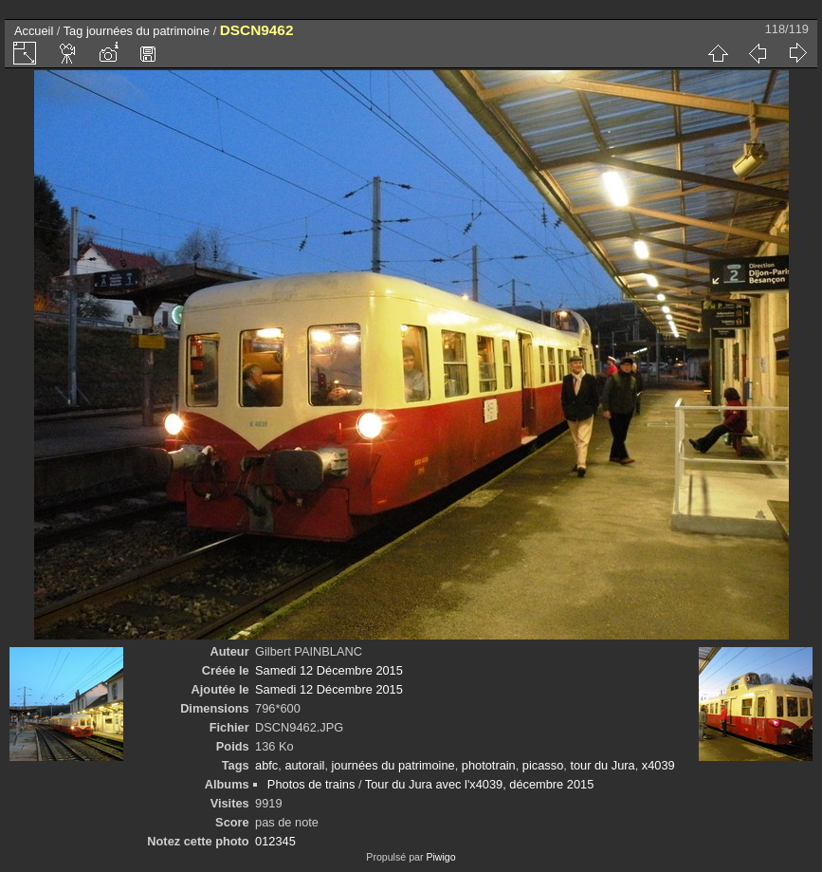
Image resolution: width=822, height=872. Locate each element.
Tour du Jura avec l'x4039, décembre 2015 (479, 784)
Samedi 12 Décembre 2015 (329, 670)
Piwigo (440, 857)
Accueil (33, 31)
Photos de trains (311, 784)
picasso (542, 765)
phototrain (489, 765)
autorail (304, 765)
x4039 (658, 765)
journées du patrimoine (148, 31)
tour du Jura (602, 765)
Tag (73, 31)
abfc (266, 765)
